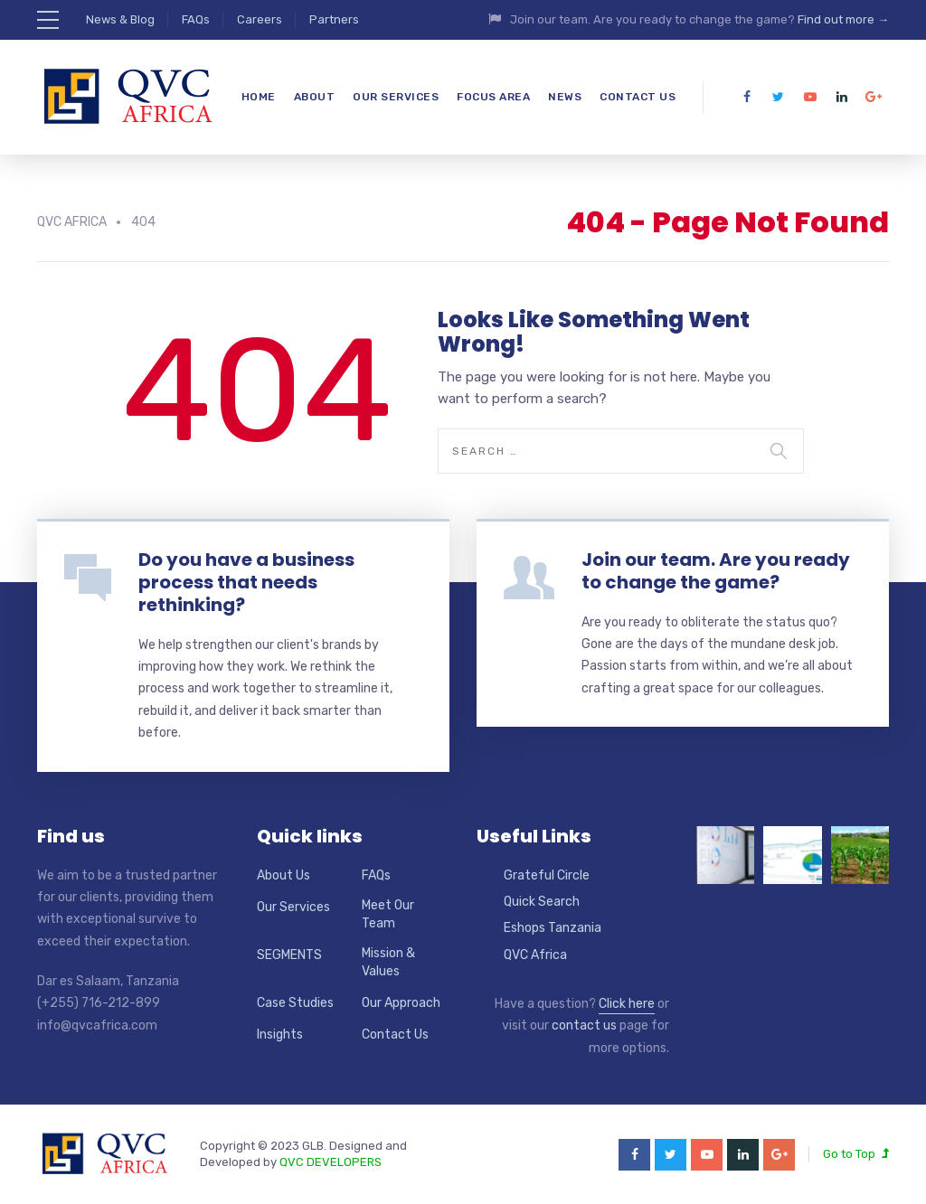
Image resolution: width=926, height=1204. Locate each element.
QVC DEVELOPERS (330, 1162)
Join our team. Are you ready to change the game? (715, 571)
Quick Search (542, 901)
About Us (283, 875)
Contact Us (638, 96)
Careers (259, 19)
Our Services (396, 96)
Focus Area (493, 96)
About (314, 96)
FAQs (196, 19)
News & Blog (120, 19)
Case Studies (295, 1003)
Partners (334, 19)
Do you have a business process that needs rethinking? (246, 582)
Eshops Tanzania (552, 928)
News (564, 96)
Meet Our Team (388, 914)
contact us (584, 1025)
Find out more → (843, 19)
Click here (627, 1003)
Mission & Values (388, 962)
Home (258, 96)
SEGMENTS (289, 955)
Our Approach (401, 1003)
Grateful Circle (547, 875)
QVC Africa (535, 955)
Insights (280, 1034)
